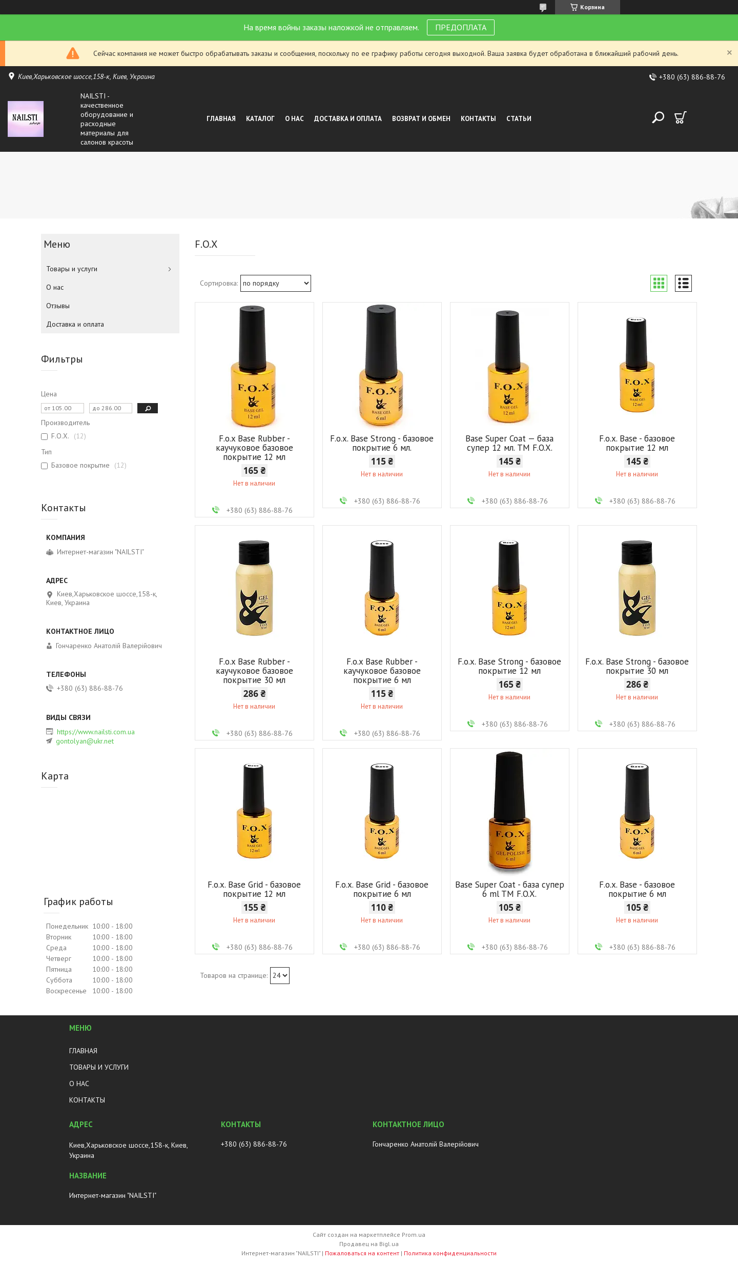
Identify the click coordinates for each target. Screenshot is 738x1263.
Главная (221, 118)
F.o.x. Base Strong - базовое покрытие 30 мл (637, 666)
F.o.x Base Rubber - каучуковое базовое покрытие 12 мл (254, 448)
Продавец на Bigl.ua (369, 1244)
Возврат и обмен (421, 118)
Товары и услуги (71, 268)
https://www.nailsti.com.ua (96, 732)
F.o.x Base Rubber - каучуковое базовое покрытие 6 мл (382, 671)
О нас (294, 118)
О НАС (79, 1083)
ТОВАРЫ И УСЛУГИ (99, 1067)
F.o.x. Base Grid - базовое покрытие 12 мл (254, 889)
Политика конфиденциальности (450, 1253)
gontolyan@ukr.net (85, 741)
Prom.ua (413, 1234)
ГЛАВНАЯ (83, 1050)
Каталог (260, 118)
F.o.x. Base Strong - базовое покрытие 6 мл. (382, 443)
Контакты (478, 118)
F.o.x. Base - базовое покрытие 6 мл (637, 889)
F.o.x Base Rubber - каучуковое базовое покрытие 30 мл (254, 671)
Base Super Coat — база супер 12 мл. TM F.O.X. (509, 443)
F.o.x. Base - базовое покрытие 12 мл (637, 443)
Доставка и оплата (348, 118)
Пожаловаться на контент (362, 1253)
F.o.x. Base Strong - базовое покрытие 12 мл (509, 666)
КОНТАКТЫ (87, 1100)
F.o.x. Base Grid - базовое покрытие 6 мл (381, 889)
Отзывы (58, 305)
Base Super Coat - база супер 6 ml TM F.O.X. (509, 889)
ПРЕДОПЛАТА (460, 27)
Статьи (518, 118)
